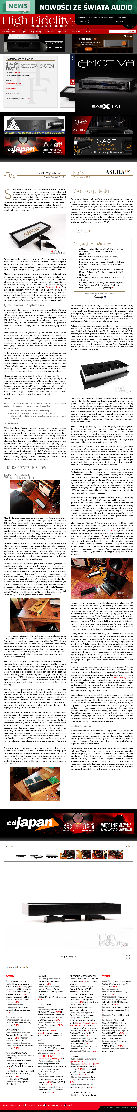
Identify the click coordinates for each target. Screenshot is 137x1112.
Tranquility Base (53, 287)
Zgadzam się (83, 21)
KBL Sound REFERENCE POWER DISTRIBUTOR (50, 1056)
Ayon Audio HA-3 (77, 1062)
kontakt (88, 32)
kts (76, 1105)
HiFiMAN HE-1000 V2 (90, 1064)
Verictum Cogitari (121, 678)
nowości (50, 32)
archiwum (75, 32)
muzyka (22, 32)
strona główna (8, 32)
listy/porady (36, 32)
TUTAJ (114, 288)
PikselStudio (132, 1107)
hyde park (62, 32)
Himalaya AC (57, 1059)
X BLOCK (94, 1051)
